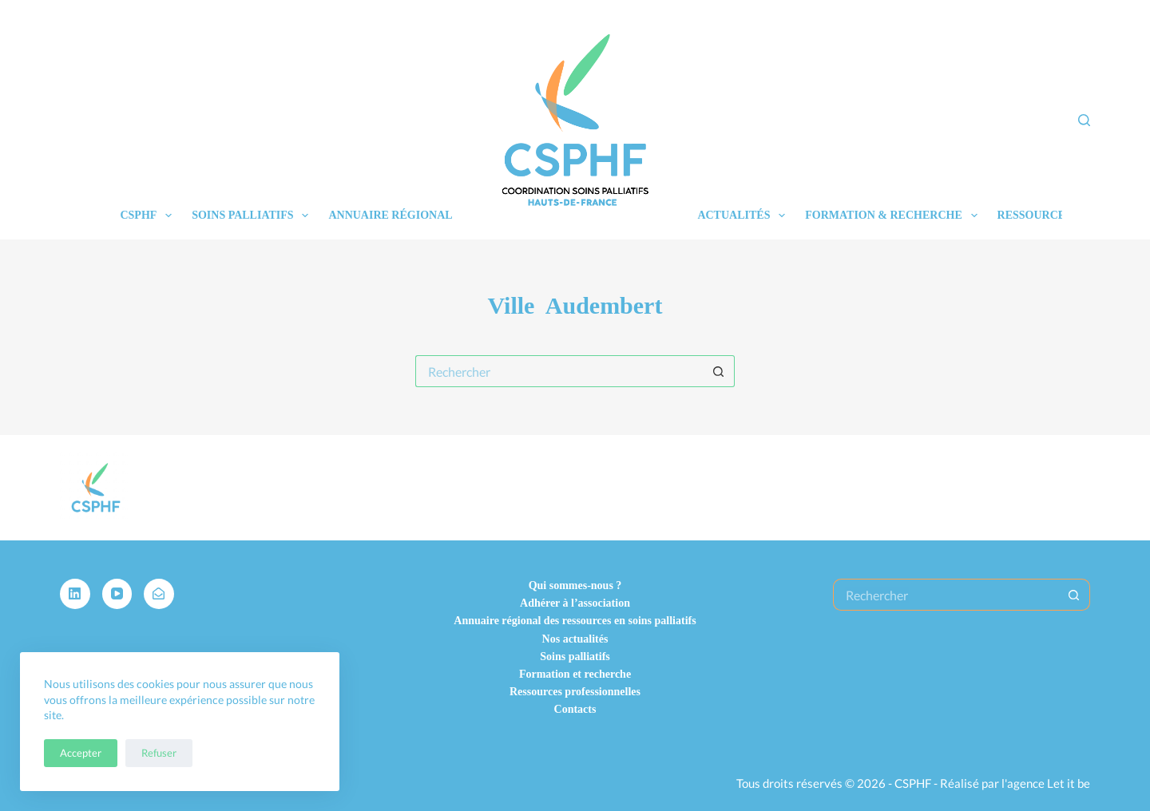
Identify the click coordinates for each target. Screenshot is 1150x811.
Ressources (1045, 215)
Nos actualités (575, 639)
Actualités (744, 215)
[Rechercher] (1084, 120)
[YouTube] (117, 594)
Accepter (80, 752)
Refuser (158, 752)
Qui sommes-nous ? (575, 585)
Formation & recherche (894, 215)
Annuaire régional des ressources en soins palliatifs (575, 621)
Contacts (575, 709)
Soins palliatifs (253, 215)
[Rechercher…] (559, 371)
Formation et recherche (575, 674)
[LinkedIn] (75, 594)
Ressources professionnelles (575, 692)
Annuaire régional (390, 215)
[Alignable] (159, 594)
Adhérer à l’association (575, 603)
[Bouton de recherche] (719, 371)
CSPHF (149, 215)
